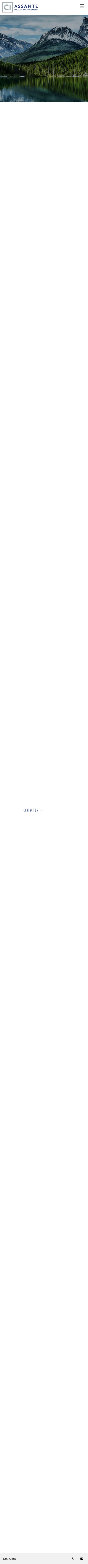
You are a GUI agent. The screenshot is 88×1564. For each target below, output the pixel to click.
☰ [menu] (82, 6)
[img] (44, 51)
